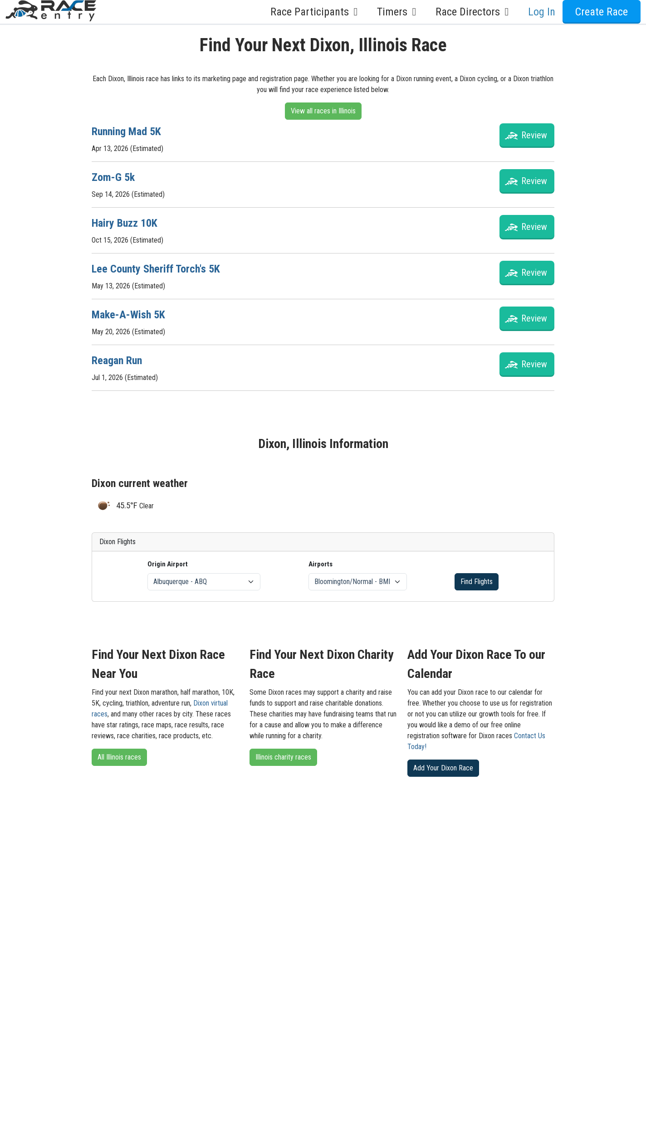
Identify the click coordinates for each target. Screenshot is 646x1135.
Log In (541, 11)
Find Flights (476, 581)
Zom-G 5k (113, 177)
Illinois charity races (283, 757)
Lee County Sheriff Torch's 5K (156, 269)
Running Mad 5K (126, 131)
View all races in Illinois (323, 111)
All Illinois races (119, 757)
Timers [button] (399, 11)
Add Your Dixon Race (443, 768)
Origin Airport (167, 564)
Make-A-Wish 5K (128, 314)
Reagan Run (117, 360)
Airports (320, 564)
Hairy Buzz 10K (124, 223)
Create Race (601, 11)
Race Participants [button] (316, 11)
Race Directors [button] (475, 11)
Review (534, 135)
